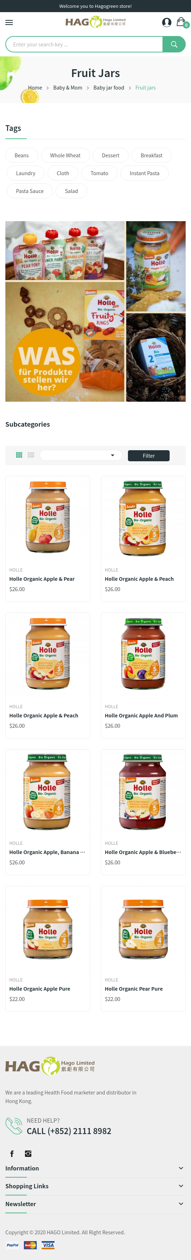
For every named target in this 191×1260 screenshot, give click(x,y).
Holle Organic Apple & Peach (139, 578)
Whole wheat (65, 155)
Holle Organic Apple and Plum (141, 715)
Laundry (25, 173)
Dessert (110, 155)
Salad (71, 190)
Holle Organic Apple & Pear (42, 578)
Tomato (99, 173)
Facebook (11, 1153)
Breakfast (151, 155)
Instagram (28, 1153)
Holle (16, 570)
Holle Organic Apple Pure (39, 988)
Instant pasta (145, 173)
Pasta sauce (29, 190)
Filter (149, 455)
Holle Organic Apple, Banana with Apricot (47, 852)
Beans (22, 155)
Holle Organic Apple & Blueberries (143, 852)
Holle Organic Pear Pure (134, 988)
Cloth (63, 173)
